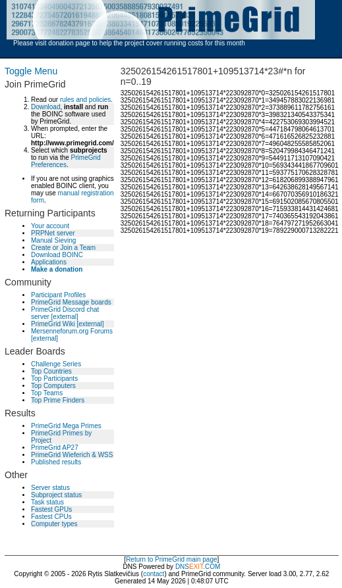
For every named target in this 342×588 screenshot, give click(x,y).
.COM (204, 566)
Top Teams (47, 393)
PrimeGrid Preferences (66, 161)
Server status (50, 487)
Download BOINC (57, 254)
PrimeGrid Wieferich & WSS (72, 454)
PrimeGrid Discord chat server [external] (65, 313)
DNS (182, 566)
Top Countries (51, 371)
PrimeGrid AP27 (54, 447)
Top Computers (53, 385)
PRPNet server (53, 233)
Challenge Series (56, 364)
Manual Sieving (53, 240)
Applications (49, 262)
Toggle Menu (31, 71)
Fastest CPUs (51, 516)
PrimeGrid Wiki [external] (67, 324)
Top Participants (54, 378)
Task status (47, 502)
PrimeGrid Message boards (71, 302)
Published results (56, 462)
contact (153, 573)
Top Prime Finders (57, 400)
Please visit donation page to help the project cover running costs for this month (129, 43)
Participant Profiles (58, 295)
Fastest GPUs (51, 509)
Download (45, 106)
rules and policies (85, 99)
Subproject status (56, 495)
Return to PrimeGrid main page (171, 559)
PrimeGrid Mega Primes (66, 425)
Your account (50, 226)
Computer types (54, 523)
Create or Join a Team (63, 247)
